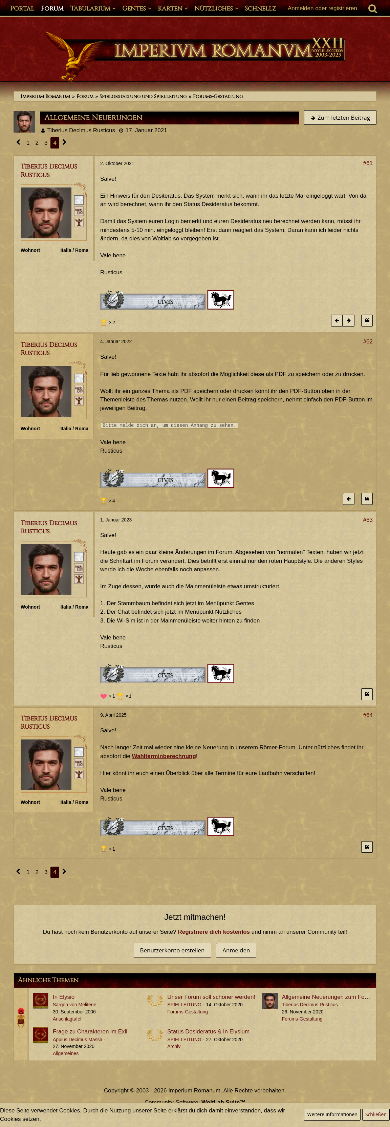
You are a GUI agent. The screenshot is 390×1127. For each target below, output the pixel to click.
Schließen (376, 1114)
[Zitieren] (367, 321)
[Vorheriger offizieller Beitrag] (337, 321)
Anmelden (236, 950)
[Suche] (372, 8)
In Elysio (63, 997)
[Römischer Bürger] (79, 199)
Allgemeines (66, 1053)
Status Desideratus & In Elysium (208, 1031)
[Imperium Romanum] (195, 57)
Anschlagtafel (67, 1019)
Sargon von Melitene (74, 1004)
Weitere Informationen (332, 1114)
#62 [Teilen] (368, 341)
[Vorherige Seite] (18, 143)
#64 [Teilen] (368, 715)
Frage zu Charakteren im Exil (90, 1031)
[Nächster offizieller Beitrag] (348, 321)
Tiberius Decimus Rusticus (81, 130)
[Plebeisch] (79, 211)
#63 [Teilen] (368, 520)
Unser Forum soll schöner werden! (211, 997)
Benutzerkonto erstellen (172, 950)
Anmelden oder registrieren (322, 8)
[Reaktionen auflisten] (108, 321)
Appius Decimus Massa (77, 1039)
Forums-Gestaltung (187, 1011)
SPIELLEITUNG (184, 1004)
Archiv (173, 1046)
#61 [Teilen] (368, 163)
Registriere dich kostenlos (214, 932)
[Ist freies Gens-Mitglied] (79, 222)
